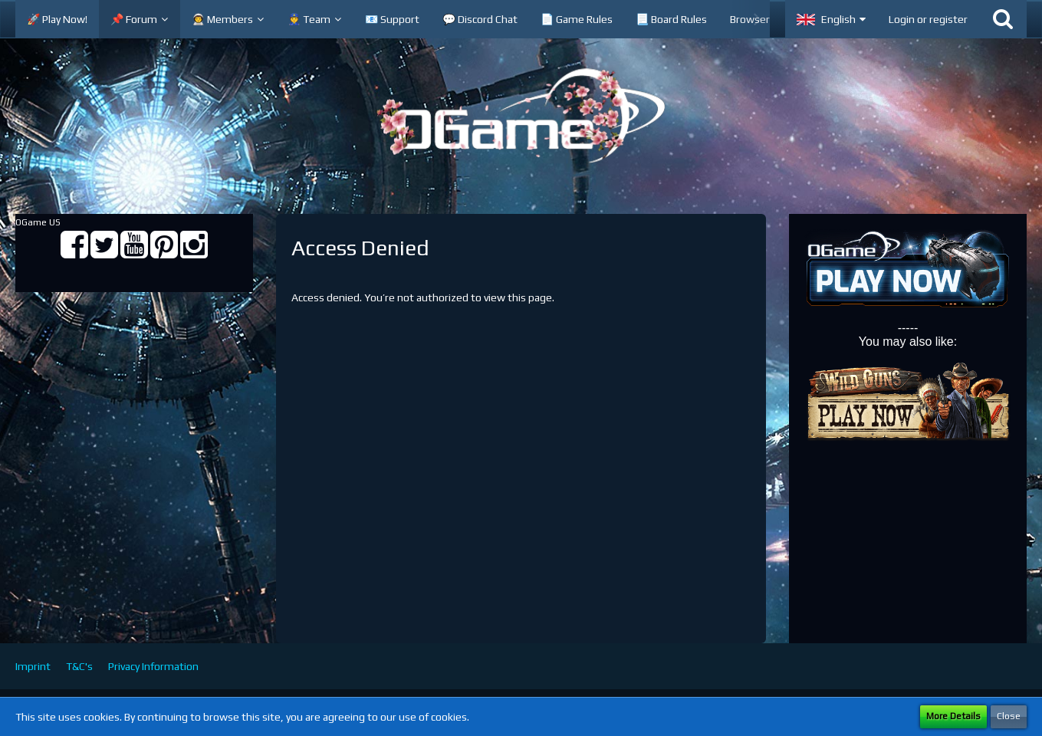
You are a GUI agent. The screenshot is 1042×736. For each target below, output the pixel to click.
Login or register (928, 19)
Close (1009, 716)
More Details (953, 716)
